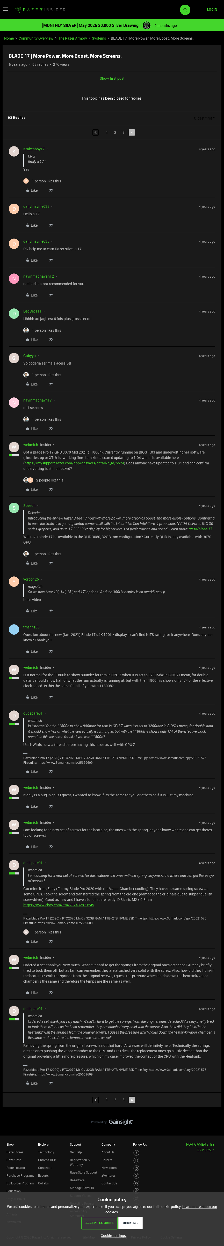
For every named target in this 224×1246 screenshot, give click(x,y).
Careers (107, 1160)
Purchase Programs (20, 1175)
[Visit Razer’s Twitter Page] (136, 1176)
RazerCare (77, 1180)
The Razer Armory (72, 38)
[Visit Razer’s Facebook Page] (136, 1153)
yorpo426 (31, 579)
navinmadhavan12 (38, 276)
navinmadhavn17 (37, 400)
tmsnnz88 (31, 627)
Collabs (43, 1183)
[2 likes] (43, 480)
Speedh (29, 505)
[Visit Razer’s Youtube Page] (136, 1183)
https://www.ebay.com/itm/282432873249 (58, 904)
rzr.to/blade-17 (200, 529)
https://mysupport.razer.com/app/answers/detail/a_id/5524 (74, 463)
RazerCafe (13, 1160)
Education (13, 1191)
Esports (43, 1175)
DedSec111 (32, 311)
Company (108, 1144)
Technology (46, 1152)
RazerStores (14, 1152)
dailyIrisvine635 (36, 206)
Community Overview (36, 38)
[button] (6, 10)
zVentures (108, 1175)
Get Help (76, 1152)
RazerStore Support (83, 1172)
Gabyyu (29, 355)
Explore (43, 1144)
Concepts (44, 1168)
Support (75, 1144)
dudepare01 (33, 713)
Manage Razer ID (82, 1188)
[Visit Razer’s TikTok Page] (136, 1191)
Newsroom (109, 1168)
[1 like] (42, 181)
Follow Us (140, 1144)
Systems (99, 38)
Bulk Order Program (20, 1183)
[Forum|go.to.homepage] (40, 10)
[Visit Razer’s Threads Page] (136, 1168)
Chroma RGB (47, 1160)
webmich (30, 444)
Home (9, 38)
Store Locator (15, 1168)
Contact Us (109, 1183)
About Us (108, 1152)
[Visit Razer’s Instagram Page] (136, 1160)
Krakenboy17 (34, 148)
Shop (10, 1144)
